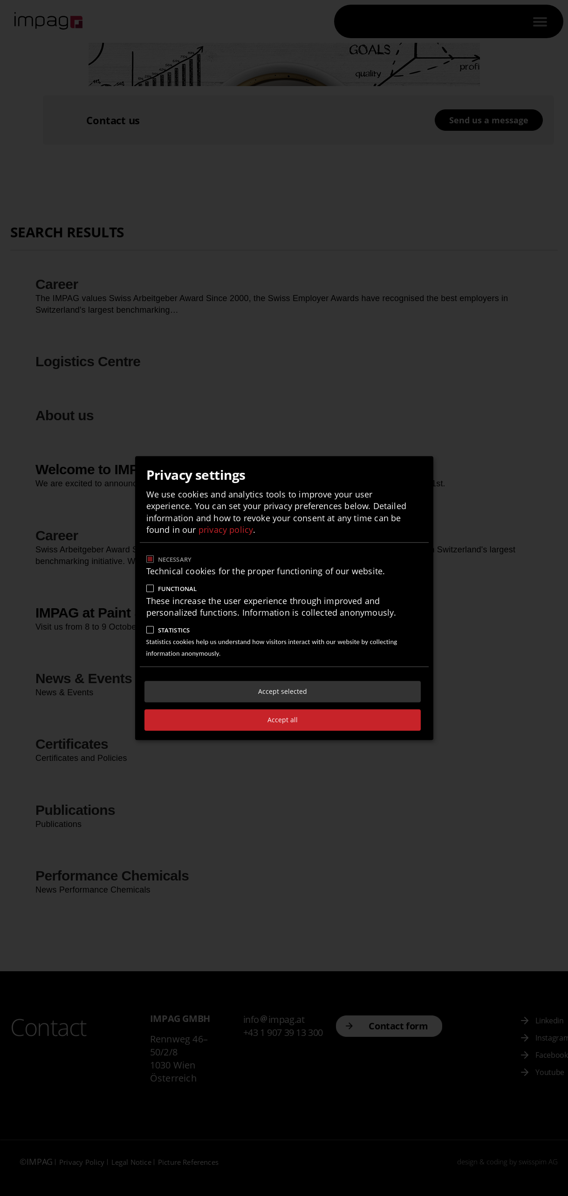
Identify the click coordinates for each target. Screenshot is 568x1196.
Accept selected (282, 691)
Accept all (282, 719)
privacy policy (225, 529)
